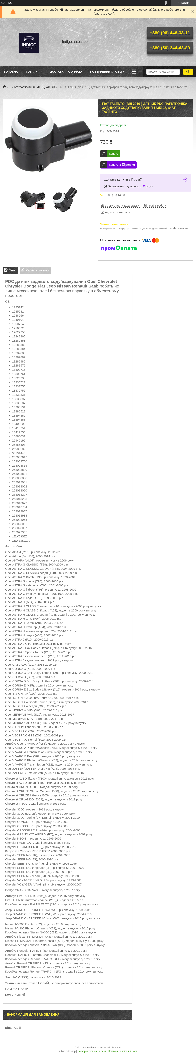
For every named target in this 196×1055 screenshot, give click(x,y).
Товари (31, 71)
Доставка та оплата (66, 71)
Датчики (49, 87)
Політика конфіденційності (123, 1051)
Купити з (122, 165)
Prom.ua (116, 1047)
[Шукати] (188, 72)
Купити (114, 153)
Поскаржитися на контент (92, 1051)
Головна (11, 71)
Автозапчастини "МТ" (28, 87)
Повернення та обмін (107, 71)
